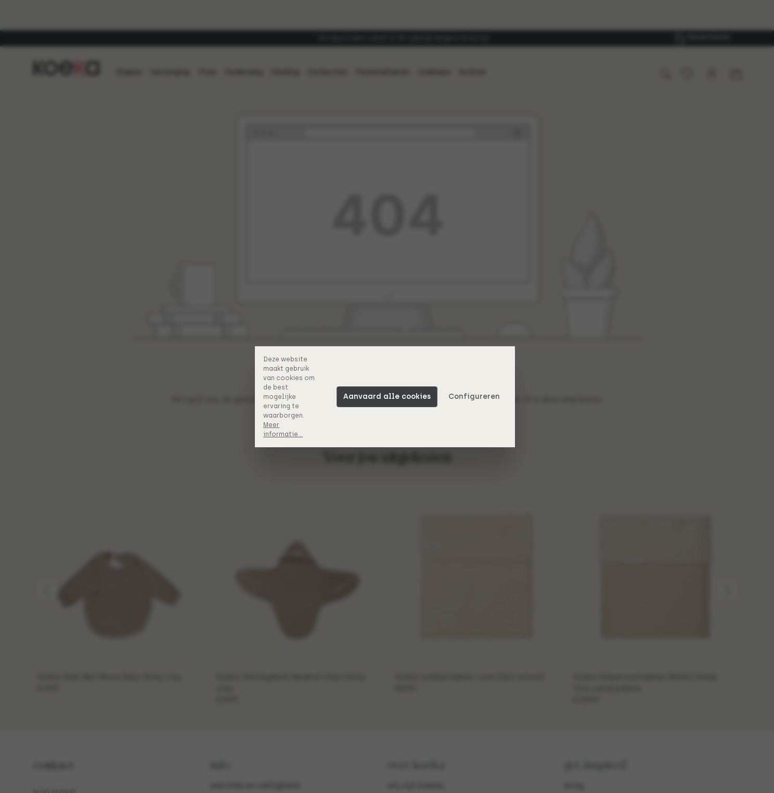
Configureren (476, 396)
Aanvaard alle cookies (389, 396)
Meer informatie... (285, 429)
